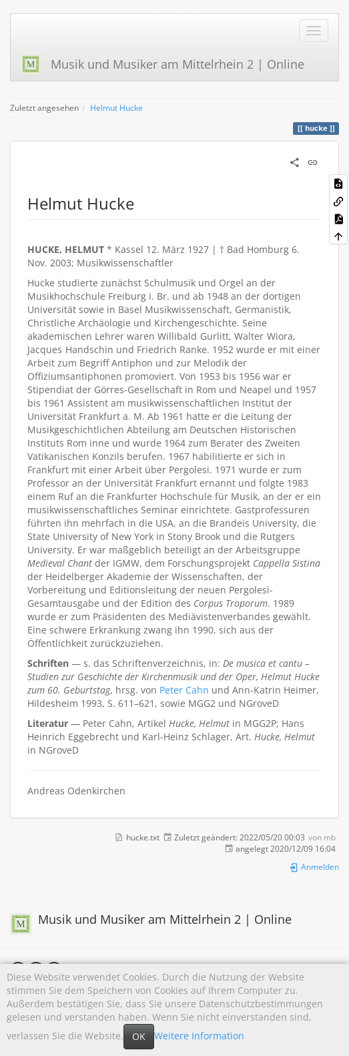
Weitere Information (199, 1035)
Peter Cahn (184, 690)
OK (138, 1036)
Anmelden (314, 866)
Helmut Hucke (116, 107)
